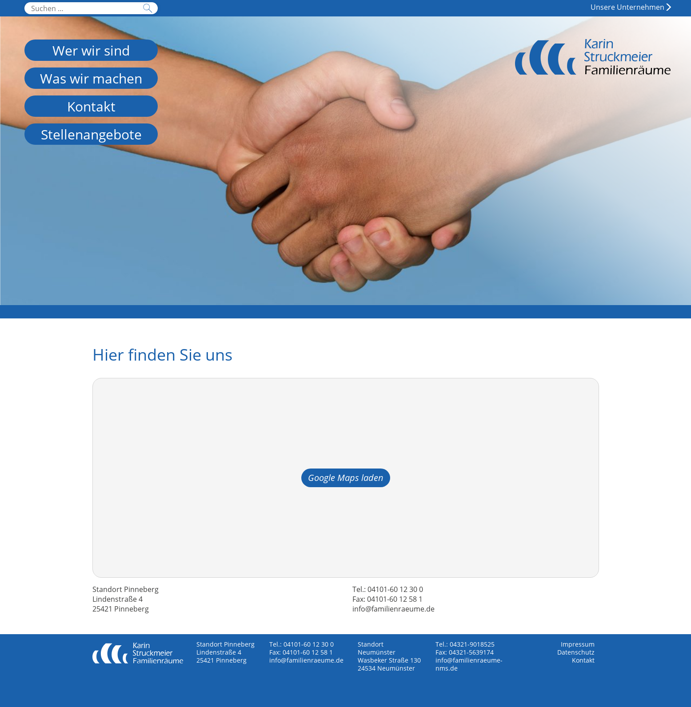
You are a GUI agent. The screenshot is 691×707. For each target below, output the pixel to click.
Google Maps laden (345, 478)
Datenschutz (576, 652)
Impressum (578, 644)
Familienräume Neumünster (593, 67)
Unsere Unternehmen (627, 7)
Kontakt (583, 660)
